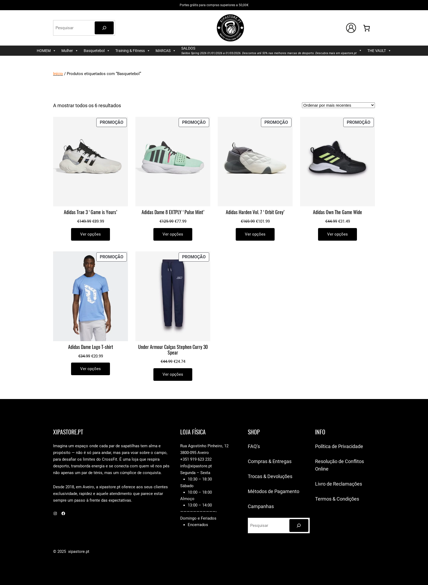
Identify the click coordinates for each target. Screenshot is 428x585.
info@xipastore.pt (196, 466)
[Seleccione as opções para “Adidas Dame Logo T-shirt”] (90, 369)
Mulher (69, 50)
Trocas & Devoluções (270, 476)
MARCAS (166, 50)
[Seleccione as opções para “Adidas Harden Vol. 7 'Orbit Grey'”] (255, 234)
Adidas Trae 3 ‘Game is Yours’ (90, 212)
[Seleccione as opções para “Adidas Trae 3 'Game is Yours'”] (90, 234)
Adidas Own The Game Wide (337, 212)
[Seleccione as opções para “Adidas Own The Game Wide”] (337, 234)
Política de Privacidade (339, 446)
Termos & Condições (337, 499)
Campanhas (261, 506)
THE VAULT (379, 50)
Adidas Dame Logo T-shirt (90, 347)
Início (58, 73)
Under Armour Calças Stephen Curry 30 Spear (173, 350)
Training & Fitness (132, 50)
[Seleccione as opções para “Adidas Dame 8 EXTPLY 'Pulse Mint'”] (172, 234)
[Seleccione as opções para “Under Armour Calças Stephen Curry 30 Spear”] (172, 374)
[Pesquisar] (104, 27)
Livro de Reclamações (338, 484)
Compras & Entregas (270, 461)
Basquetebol (97, 50)
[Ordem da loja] (338, 105)
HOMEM (46, 50)
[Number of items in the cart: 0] (366, 28)
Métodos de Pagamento (273, 491)
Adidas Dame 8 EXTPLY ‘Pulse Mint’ (173, 212)
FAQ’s (254, 446)
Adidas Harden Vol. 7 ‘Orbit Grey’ (255, 212)
